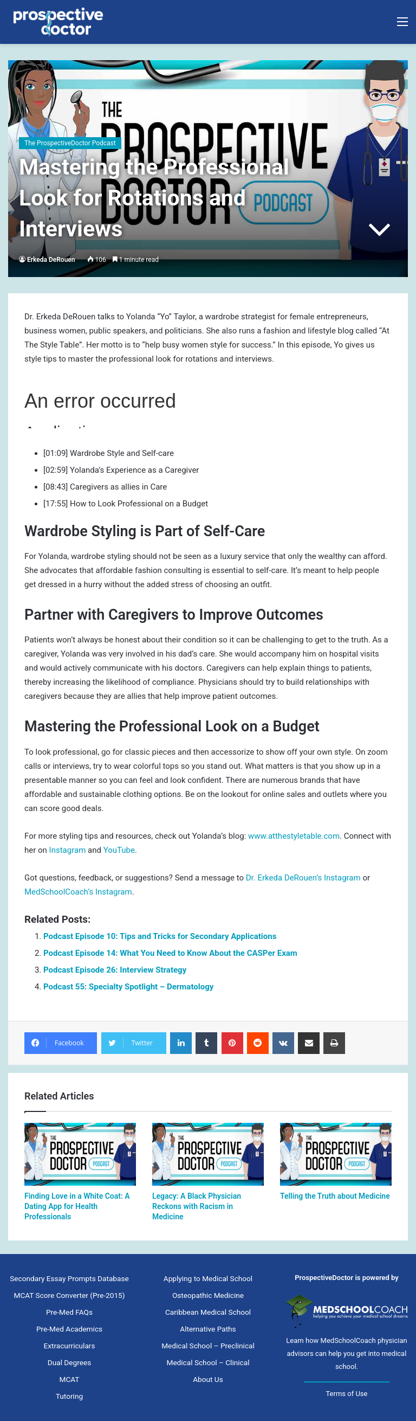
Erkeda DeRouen (51, 259)
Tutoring (69, 1396)
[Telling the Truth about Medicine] (336, 1154)
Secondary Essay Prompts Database (69, 1278)
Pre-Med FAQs (69, 1312)
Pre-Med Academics (69, 1328)
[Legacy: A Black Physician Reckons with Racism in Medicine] (208, 1154)
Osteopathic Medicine (208, 1295)
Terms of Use (346, 1394)
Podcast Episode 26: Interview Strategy (114, 970)
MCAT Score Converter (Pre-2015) (69, 1295)
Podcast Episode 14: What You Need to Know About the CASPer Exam (170, 953)
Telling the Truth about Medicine (335, 1196)
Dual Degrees (69, 1362)
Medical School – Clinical (207, 1362)
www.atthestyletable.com (294, 836)
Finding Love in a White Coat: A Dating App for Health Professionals (77, 1206)
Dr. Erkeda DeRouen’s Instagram (303, 878)
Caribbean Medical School (208, 1312)
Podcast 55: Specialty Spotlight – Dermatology (128, 987)
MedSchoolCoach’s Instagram (78, 892)
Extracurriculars (69, 1345)
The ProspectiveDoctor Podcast (70, 143)
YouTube (119, 850)
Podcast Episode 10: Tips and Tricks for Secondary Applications (159, 936)
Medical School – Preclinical (208, 1345)
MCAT (70, 1379)
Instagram (67, 850)
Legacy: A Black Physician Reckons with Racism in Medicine (196, 1206)
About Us (208, 1379)
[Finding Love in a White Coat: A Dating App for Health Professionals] (80, 1154)
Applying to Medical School (208, 1278)
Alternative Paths (208, 1328)
